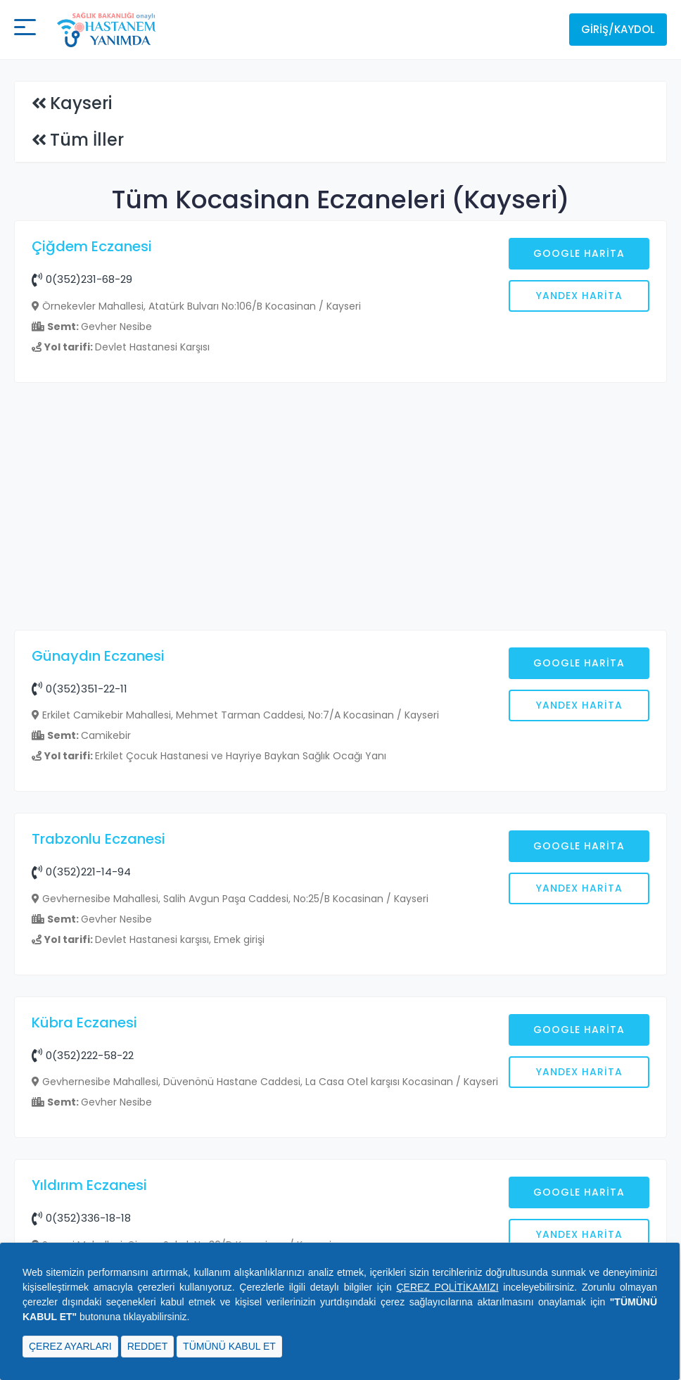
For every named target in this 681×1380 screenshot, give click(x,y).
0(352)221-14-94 (81, 871)
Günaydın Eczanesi (98, 656)
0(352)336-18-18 (81, 1217)
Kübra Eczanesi (84, 1022)
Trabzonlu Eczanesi (98, 839)
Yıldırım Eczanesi (89, 1185)
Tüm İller (87, 139)
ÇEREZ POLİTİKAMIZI (447, 1287)
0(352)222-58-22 (83, 1055)
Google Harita (579, 253)
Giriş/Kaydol (618, 29)
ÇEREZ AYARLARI (70, 1346)
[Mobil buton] (25, 29)
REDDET (147, 1346)
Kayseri (81, 103)
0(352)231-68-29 (82, 279)
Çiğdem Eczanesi (92, 246)
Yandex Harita (579, 296)
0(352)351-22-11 (79, 688)
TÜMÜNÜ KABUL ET (229, 1346)
